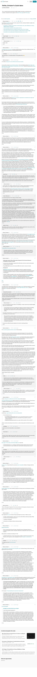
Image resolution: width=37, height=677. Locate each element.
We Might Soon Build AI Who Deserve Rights (11, 608)
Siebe (3, 634)
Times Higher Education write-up (22, 287)
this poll (8, 514)
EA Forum (5, 1)
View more (3, 669)
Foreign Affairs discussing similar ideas (9, 248)
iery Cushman (13, 276)
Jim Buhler (3, 642)
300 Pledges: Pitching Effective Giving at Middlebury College (13, 649)
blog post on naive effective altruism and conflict (14, 61)
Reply (3, 51)
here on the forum (12, 542)
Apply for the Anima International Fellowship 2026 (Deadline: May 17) (17, 666)
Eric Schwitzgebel (5, 606)
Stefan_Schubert (6, 7)
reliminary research (7, 269)
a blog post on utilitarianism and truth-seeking (12, 398)
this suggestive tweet (31, 234)
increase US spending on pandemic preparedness (10, 160)
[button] (15, 21)
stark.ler (3, 650)
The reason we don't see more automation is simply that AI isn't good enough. (17, 30)
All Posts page (27, 12)
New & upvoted (7, 18)
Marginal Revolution (5, 527)
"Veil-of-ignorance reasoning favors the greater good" (11, 548)
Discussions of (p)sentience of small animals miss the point (13, 641)
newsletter (8, 22)
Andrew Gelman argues (6, 488)
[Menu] (1, 1)
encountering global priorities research (9, 329)
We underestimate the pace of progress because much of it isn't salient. (16, 29)
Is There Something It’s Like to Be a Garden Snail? (14, 590)
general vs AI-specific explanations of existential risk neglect (22, 97)
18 (13, 642)
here (6, 288)
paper (22, 286)
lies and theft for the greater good (29, 68)
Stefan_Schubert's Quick (12, 5)
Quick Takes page (20, 12)
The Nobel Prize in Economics (7, 49)
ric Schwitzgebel (29, 275)
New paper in (10, 442)
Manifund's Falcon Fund (8, 663)
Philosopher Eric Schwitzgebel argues (8, 577)
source (8, 221)
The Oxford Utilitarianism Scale (7, 400)
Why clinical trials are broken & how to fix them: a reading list (13, 633)
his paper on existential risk (26, 536)
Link (2, 280)
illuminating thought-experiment (21, 104)
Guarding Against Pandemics (24, 159)
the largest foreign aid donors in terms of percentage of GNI (21, 188)
